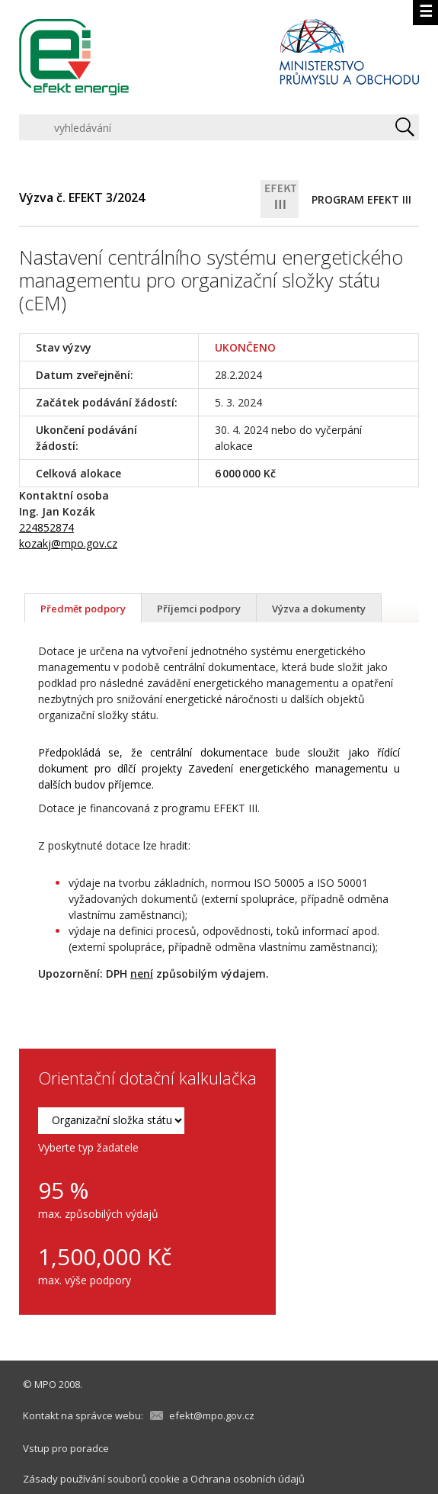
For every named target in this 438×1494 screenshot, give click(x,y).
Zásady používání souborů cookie (101, 1479)
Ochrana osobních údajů (247, 1479)
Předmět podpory (83, 608)
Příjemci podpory (199, 608)
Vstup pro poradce (66, 1448)
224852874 (46, 527)
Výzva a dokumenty (319, 608)
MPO (45, 1384)
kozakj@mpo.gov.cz (68, 543)
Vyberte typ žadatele (88, 1147)
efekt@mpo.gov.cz (211, 1415)
